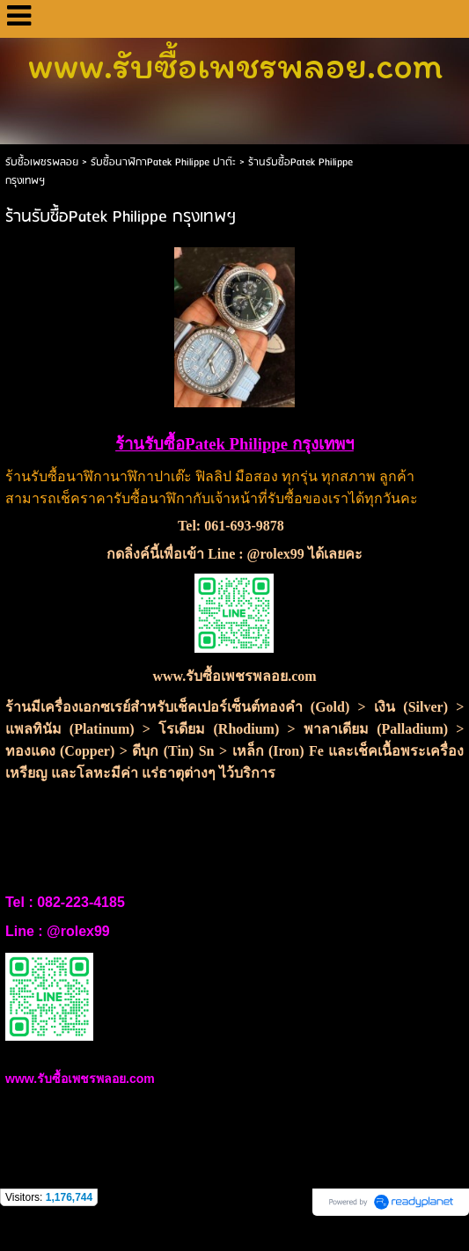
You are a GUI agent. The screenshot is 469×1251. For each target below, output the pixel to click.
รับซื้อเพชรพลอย (41, 162)
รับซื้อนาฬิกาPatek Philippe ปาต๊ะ (165, 162)
